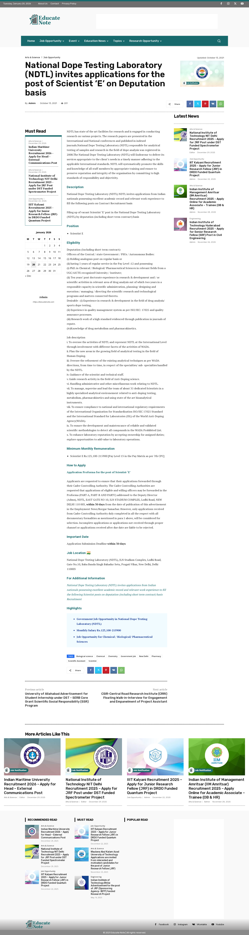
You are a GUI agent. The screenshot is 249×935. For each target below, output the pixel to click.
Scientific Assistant (76, 661)
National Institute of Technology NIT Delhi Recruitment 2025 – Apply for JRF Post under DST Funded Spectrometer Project (43, 183)
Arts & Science (32, 57)
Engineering (195, 219)
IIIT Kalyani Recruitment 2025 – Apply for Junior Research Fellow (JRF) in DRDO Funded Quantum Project (43, 212)
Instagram (183, 924)
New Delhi (143, 656)
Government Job (128, 656)
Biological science (84, 656)
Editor (192, 152)
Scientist (92, 661)
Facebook (164, 924)
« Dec (28, 275)
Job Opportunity (51, 57)
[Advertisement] (157, 21)
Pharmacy (156, 656)
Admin (32, 103)
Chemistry (112, 656)
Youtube (220, 924)
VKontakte (202, 924)
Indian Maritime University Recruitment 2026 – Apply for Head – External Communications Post (43, 155)
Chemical (100, 656)
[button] (219, 41)
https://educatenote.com (43, 302)
